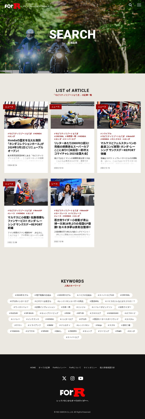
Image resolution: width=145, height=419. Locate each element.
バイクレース (75, 213)
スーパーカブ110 (106, 295)
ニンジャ (82, 307)
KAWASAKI (113, 313)
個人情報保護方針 (107, 367)
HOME (33, 367)
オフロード (131, 313)
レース (12, 213)
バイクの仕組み (85, 295)
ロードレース (61, 213)
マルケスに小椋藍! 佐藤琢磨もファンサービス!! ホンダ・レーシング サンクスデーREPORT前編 (26, 222)
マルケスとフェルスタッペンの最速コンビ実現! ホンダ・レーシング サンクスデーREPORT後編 (118, 148)
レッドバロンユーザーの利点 (71, 301)
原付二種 (126, 325)
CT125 (83, 319)
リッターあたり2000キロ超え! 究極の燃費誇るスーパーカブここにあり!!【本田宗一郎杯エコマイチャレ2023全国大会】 (71, 148)
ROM (68, 313)
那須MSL (95, 301)
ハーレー (16, 319)
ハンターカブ (67, 319)
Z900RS (73, 331)
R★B (119, 331)
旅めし (59, 331)
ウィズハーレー (21, 307)
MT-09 (81, 313)
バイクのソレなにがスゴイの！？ (121, 301)
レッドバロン (83, 325)
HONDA (38, 134)
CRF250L (60, 136)
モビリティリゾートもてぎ (20, 134)
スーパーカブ (69, 139)
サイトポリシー (90, 367)
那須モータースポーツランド (106, 319)
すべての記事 (44, 367)
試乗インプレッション (45, 307)
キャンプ (88, 331)
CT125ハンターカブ (19, 301)
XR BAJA (30, 313)
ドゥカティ (65, 325)
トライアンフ (35, 325)
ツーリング (104, 331)
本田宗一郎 (71, 136)
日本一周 (66, 307)
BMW (51, 325)
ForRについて (75, 367)
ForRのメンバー (59, 367)
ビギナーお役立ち (43, 301)
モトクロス (116, 139)
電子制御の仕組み (43, 295)
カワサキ (31, 331)
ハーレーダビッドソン (102, 307)
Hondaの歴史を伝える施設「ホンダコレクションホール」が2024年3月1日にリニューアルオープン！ (26, 145)
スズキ (112, 325)
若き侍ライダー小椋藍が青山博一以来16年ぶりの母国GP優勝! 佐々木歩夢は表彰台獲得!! (72, 223)
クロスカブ (96, 313)
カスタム (130, 319)
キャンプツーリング (49, 313)
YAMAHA (16, 331)
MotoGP (131, 136)
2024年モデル (22, 295)
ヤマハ (19, 325)
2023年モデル (65, 295)
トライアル (106, 134)
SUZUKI (14, 313)
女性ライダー (125, 307)
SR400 (45, 331)
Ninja (99, 325)
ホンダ (12, 136)
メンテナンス (33, 319)
